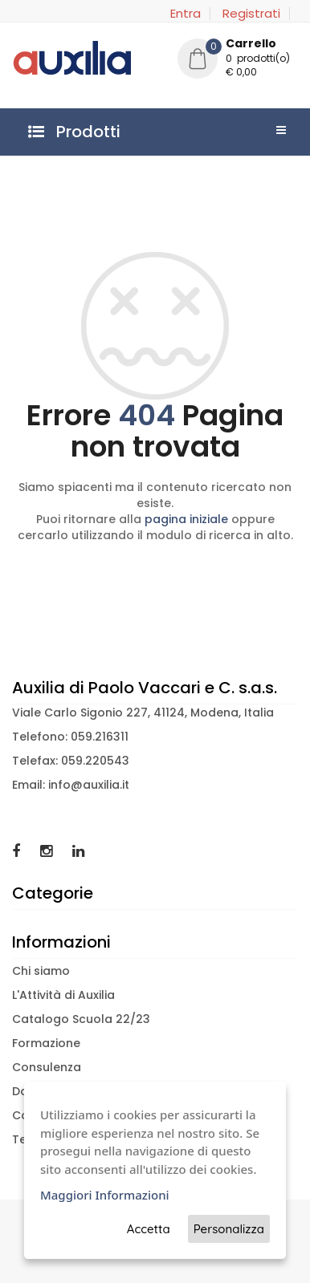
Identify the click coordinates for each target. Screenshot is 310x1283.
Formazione (46, 1043)
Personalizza (229, 1228)
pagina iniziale (186, 519)
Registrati (251, 13)
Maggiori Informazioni (104, 1195)
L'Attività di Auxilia (63, 995)
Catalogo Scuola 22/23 (81, 1019)
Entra (185, 13)
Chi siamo (41, 971)
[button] (237, 60)
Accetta (148, 1228)
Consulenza (46, 1067)
